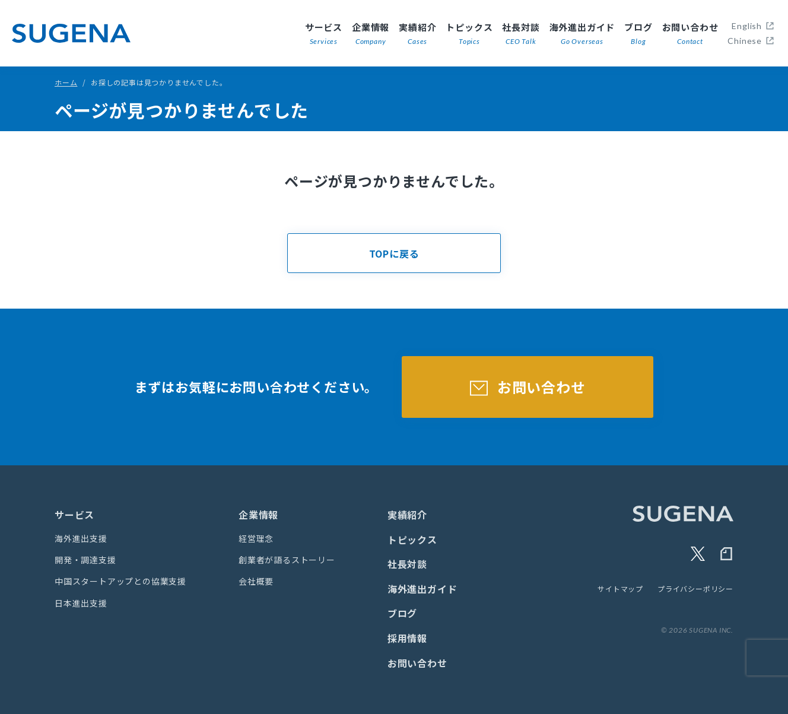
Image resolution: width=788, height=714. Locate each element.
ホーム (66, 82)
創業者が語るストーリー (287, 560)
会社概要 (256, 581)
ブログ (638, 34)
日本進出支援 (81, 603)
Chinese (744, 41)
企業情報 (370, 34)
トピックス (469, 34)
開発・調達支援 (85, 560)
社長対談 (520, 34)
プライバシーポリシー (695, 588)
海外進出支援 (81, 538)
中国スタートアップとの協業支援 (120, 581)
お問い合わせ (690, 34)
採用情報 (407, 638)
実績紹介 (417, 34)
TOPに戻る (394, 253)
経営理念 (256, 538)
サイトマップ (620, 588)
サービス (323, 34)
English (747, 26)
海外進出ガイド (582, 34)
